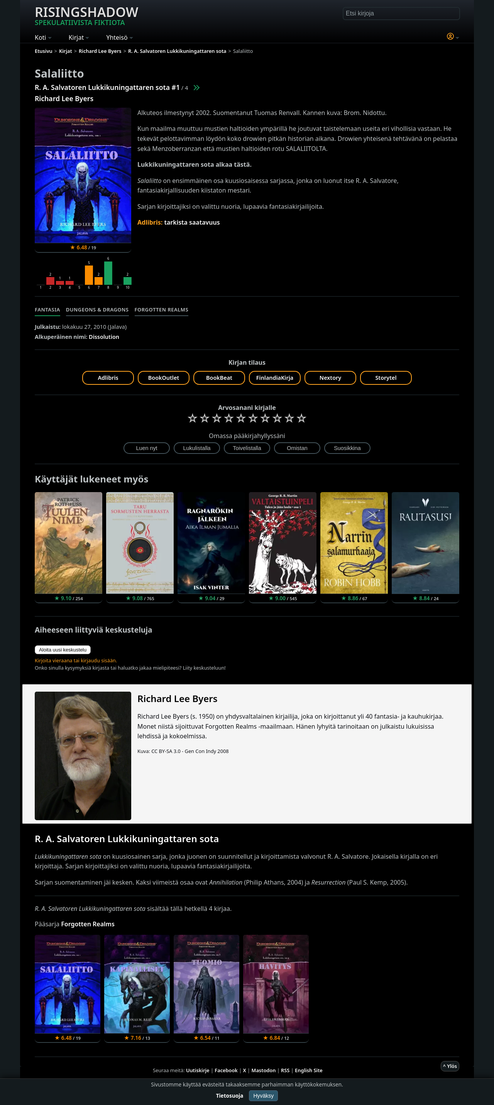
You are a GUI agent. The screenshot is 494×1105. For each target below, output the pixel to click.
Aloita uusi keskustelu (62, 650)
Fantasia (47, 309)
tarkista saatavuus (192, 222)
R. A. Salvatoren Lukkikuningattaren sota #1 (107, 87)
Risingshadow (86, 15)
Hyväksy (263, 1096)
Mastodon (264, 1070)
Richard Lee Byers (64, 98)
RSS (285, 1070)
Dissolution (104, 336)
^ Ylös (450, 1066)
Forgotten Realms (162, 309)
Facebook (226, 1070)
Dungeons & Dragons (97, 309)
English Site (309, 1070)
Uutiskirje (198, 1070)
